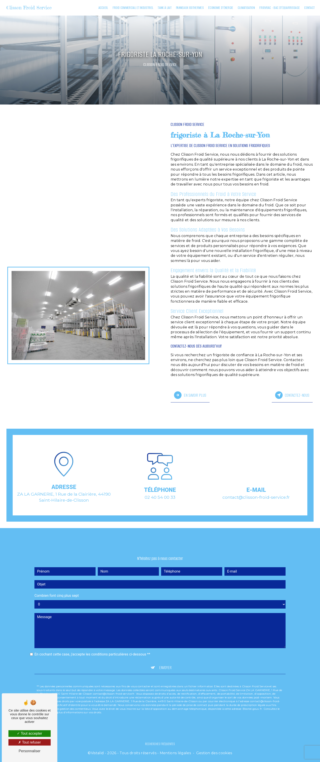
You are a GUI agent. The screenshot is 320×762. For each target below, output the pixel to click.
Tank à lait (164, 7)
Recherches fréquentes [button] (160, 743)
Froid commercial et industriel (132, 7)
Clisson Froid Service (29, 7)
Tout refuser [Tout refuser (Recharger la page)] (29, 742)
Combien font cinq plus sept (56, 590)
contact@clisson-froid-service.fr (256, 491)
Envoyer (165, 662)
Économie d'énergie (220, 7)
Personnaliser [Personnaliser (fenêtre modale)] (29, 751)
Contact (309, 7)
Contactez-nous (292, 395)
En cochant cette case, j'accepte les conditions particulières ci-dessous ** (92, 648)
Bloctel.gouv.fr (252, 702)
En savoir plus (190, 395)
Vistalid (97, 752)
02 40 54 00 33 (160, 501)
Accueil (103, 7)
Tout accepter (29, 733)
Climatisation (245, 7)
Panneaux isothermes (189, 7)
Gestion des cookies (214, 752)
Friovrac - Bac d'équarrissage (279, 7)
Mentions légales (175, 752)
